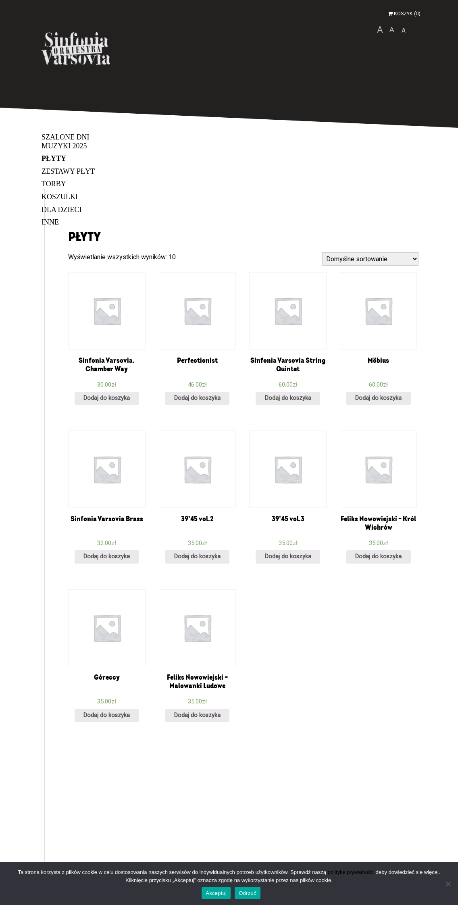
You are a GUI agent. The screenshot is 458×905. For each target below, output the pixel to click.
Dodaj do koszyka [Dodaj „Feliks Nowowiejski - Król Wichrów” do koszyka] (378, 556)
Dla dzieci (61, 210)
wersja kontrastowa (418, 29)
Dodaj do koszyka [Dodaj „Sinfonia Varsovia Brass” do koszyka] (106, 556)
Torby (54, 184)
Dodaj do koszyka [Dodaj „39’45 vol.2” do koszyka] (197, 556)
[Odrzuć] (448, 884)
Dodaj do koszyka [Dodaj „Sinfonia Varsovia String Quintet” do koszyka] (288, 398)
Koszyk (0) (404, 13)
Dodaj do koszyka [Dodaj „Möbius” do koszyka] (378, 398)
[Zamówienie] (370, 259)
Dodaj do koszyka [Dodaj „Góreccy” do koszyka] (106, 715)
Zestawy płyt (68, 171)
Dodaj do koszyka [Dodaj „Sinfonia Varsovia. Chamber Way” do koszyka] (106, 398)
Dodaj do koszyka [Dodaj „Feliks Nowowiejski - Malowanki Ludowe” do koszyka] (197, 715)
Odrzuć (247, 893)
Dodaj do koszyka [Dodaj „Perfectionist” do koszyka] (197, 398)
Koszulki (60, 197)
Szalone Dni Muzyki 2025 (66, 141)
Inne (50, 222)
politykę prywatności (351, 872)
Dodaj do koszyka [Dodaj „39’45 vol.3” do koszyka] (288, 556)
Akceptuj (216, 893)
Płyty (54, 158)
